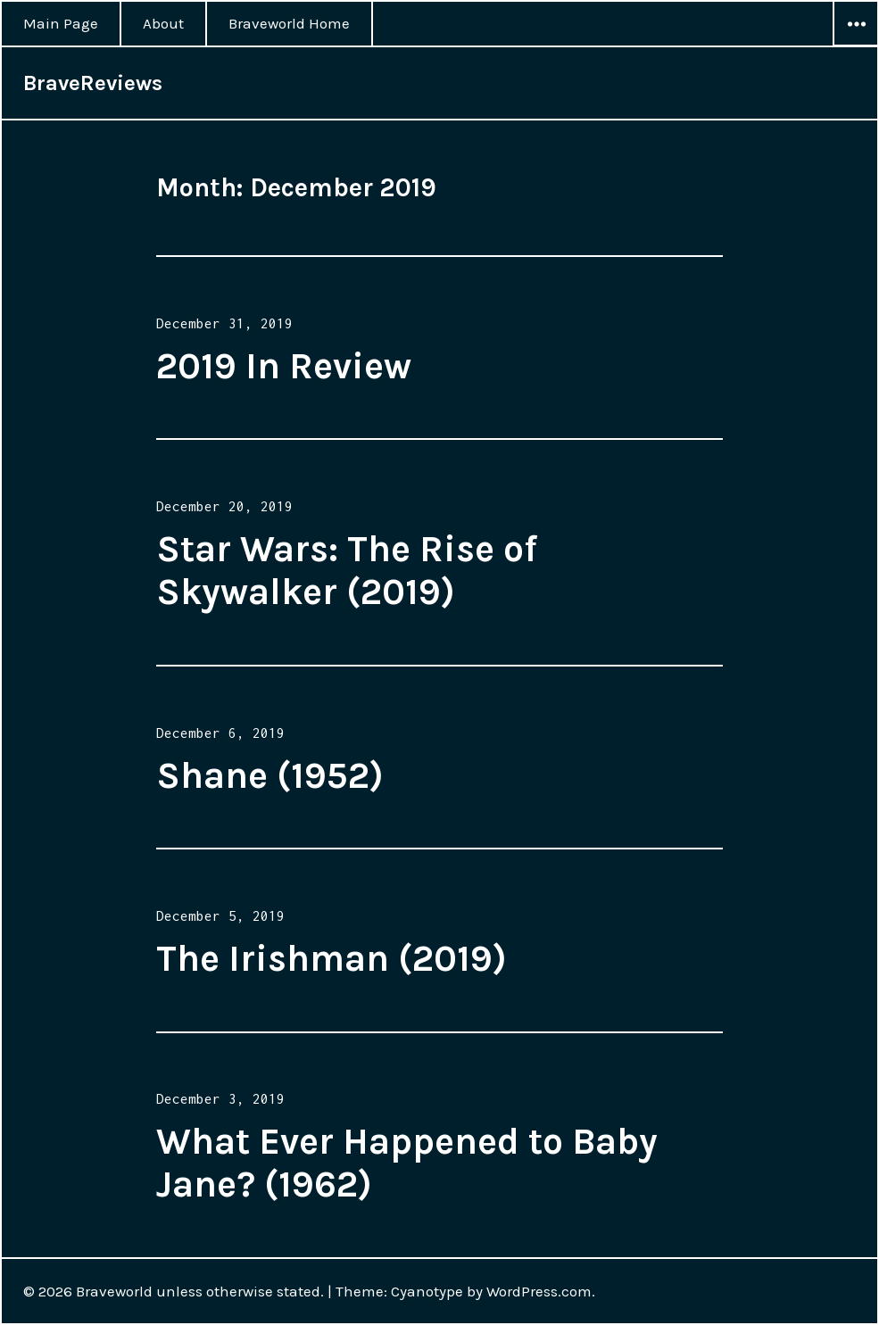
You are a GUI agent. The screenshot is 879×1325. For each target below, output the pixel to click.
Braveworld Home (289, 23)
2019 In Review (283, 365)
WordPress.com (539, 1291)
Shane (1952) (270, 775)
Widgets (855, 45)
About (163, 23)
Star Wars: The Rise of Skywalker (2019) (346, 570)
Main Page (60, 23)
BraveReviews (92, 82)
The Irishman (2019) (331, 958)
